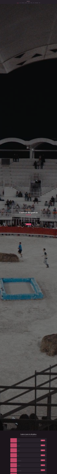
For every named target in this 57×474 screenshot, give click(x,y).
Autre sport (23, 2)
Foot (33, 2)
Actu (20, 2)
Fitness (31, 2)
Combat (29, 2)
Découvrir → (28, 224)
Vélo (39, 2)
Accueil (18, 2)
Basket (26, 2)
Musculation (36, 2)
